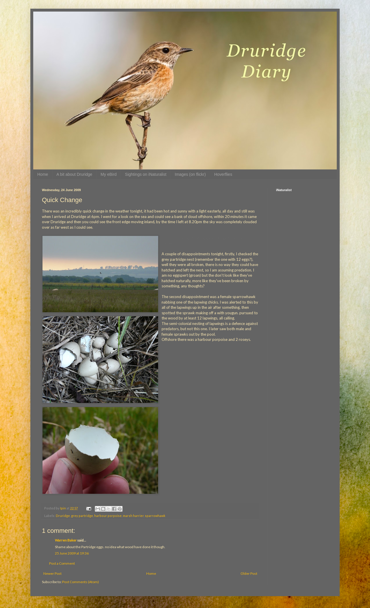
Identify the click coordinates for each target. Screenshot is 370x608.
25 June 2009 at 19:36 (72, 553)
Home (42, 174)
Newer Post (52, 573)
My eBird (108, 174)
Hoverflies (223, 174)
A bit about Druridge (74, 174)
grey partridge (82, 516)
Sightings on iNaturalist (145, 174)
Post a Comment (62, 563)
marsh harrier (133, 516)
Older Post (248, 573)
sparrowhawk (155, 516)
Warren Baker (66, 540)
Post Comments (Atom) (80, 582)
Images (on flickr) (190, 174)
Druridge (63, 516)
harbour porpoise (108, 516)
